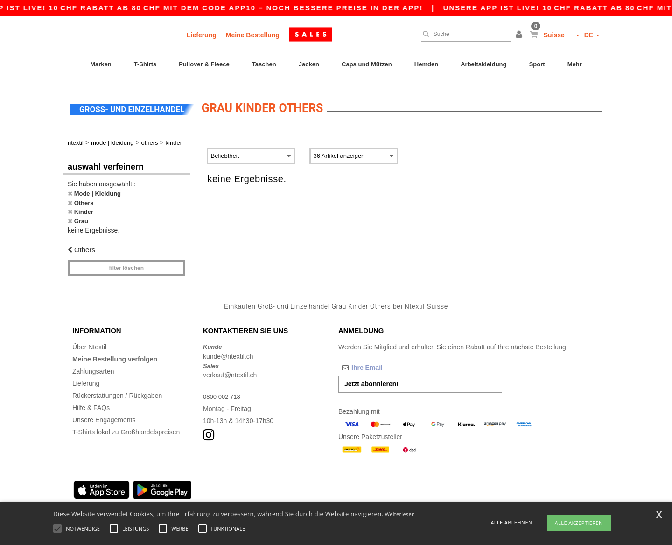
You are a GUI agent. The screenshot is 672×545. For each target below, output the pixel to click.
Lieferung (202, 35)
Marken (101, 64)
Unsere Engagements (103, 411)
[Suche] (463, 34)
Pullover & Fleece (204, 64)
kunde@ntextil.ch (228, 347)
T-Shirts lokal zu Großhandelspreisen (126, 423)
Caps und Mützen (367, 64)
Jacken (309, 64)
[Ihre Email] (387, 359)
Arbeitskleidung (483, 64)
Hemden (426, 64)
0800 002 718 (223, 388)
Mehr (574, 64)
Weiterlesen (400, 513)
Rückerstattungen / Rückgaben (117, 387)
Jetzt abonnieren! (371, 375)
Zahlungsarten (93, 363)
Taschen (264, 64)
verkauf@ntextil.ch (230, 366)
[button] (520, 35)
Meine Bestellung (253, 35)
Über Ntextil (89, 338)
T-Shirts (145, 64)
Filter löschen (126, 259)
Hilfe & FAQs (91, 399)
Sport (537, 64)
